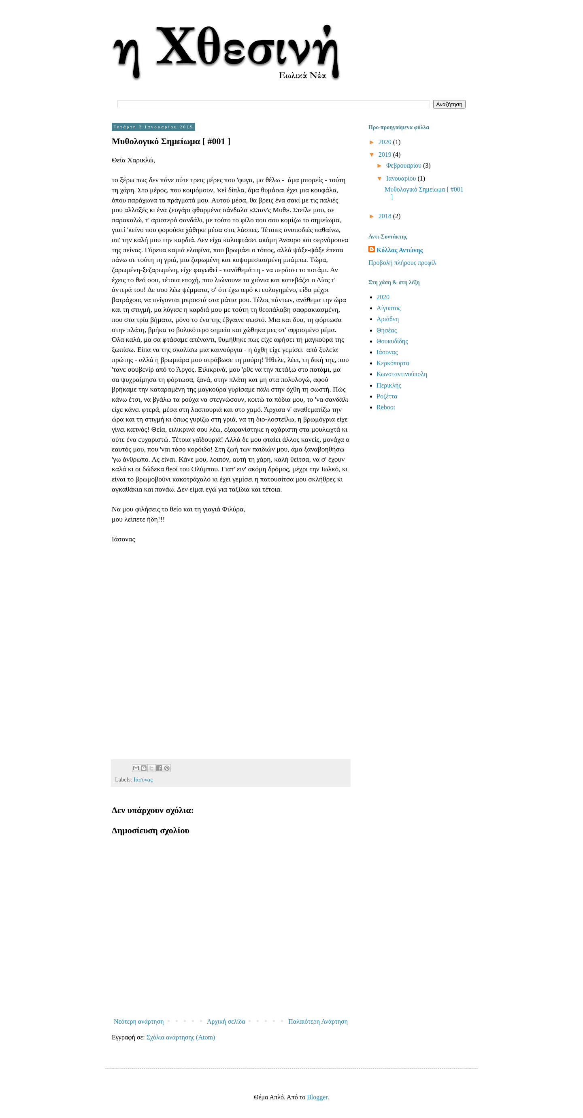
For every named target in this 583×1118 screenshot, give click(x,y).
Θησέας (387, 330)
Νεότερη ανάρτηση (139, 1021)
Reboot (386, 407)
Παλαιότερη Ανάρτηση (318, 1021)
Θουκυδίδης (392, 341)
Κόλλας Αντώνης (400, 250)
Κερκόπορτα (393, 363)
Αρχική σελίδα (226, 1021)
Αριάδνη (388, 318)
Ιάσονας (143, 779)
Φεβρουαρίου (404, 165)
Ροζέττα (387, 396)
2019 (386, 154)
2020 (386, 141)
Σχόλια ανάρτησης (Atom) (181, 1037)
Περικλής (389, 385)
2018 (386, 216)
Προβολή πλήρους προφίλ (402, 262)
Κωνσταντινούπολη (402, 374)
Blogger (317, 1097)
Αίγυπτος (389, 308)
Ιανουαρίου (401, 178)
